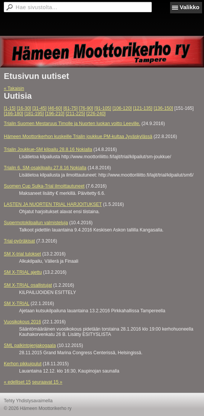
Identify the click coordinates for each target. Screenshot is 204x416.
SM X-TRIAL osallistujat (28, 285)
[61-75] (70, 108)
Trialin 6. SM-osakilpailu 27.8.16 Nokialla (45, 167)
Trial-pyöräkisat (19, 241)
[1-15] (10, 108)
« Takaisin (14, 88)
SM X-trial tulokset (22, 254)
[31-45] (39, 108)
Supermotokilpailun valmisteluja (36, 222)
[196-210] (54, 113)
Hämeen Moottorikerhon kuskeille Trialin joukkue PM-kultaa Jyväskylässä (78, 136)
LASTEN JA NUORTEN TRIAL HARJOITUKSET (53, 204)
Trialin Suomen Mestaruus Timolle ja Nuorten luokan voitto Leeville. (72, 123)
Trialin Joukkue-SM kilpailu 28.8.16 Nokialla (48, 149)
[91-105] (103, 108)
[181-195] (34, 113)
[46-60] (55, 108)
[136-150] (163, 108)
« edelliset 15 (17, 382)
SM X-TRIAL (16, 303)
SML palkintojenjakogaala (30, 345)
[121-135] (143, 108)
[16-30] (24, 108)
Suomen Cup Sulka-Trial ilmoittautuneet (44, 186)
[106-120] (122, 108)
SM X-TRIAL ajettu (23, 272)
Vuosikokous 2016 (22, 321)
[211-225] (75, 113)
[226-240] (96, 113)
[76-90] (86, 108)
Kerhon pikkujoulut (23, 363)
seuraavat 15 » (47, 382)
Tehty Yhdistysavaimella (28, 400)
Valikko (189, 7)
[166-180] (13, 113)
